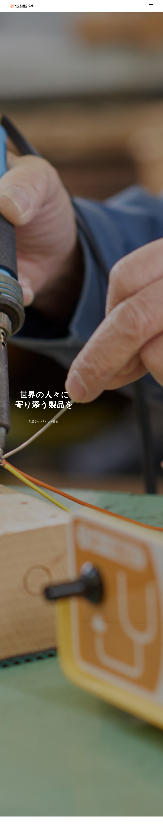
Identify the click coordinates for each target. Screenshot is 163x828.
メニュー (151, 5)
